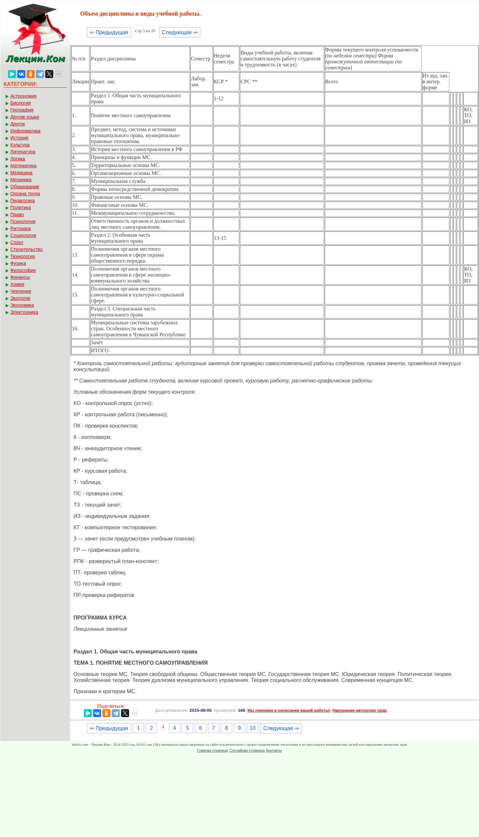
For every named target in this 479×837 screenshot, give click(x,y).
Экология (20, 298)
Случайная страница (246, 750)
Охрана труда (25, 193)
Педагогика (22, 200)
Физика (18, 263)
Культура (20, 144)
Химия (17, 284)
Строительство (26, 249)
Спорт (16, 242)
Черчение (20, 291)
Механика (21, 179)
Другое (17, 123)
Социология (23, 235)
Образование (24, 186)
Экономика (22, 305)
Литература (22, 151)
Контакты (274, 750)
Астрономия (23, 96)
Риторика (20, 228)
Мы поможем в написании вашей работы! (288, 710)
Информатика (25, 130)
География (22, 110)
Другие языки (24, 117)
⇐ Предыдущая (109, 32)
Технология (22, 256)
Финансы (20, 277)
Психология (23, 221)
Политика (20, 207)
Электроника (24, 312)
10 (253, 728)
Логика (17, 158)
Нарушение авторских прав (359, 710)
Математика (23, 165)
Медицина (21, 172)
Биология (20, 103)
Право (17, 214)
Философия (23, 270)
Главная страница (212, 750)
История (19, 137)
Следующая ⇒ (180, 32)
